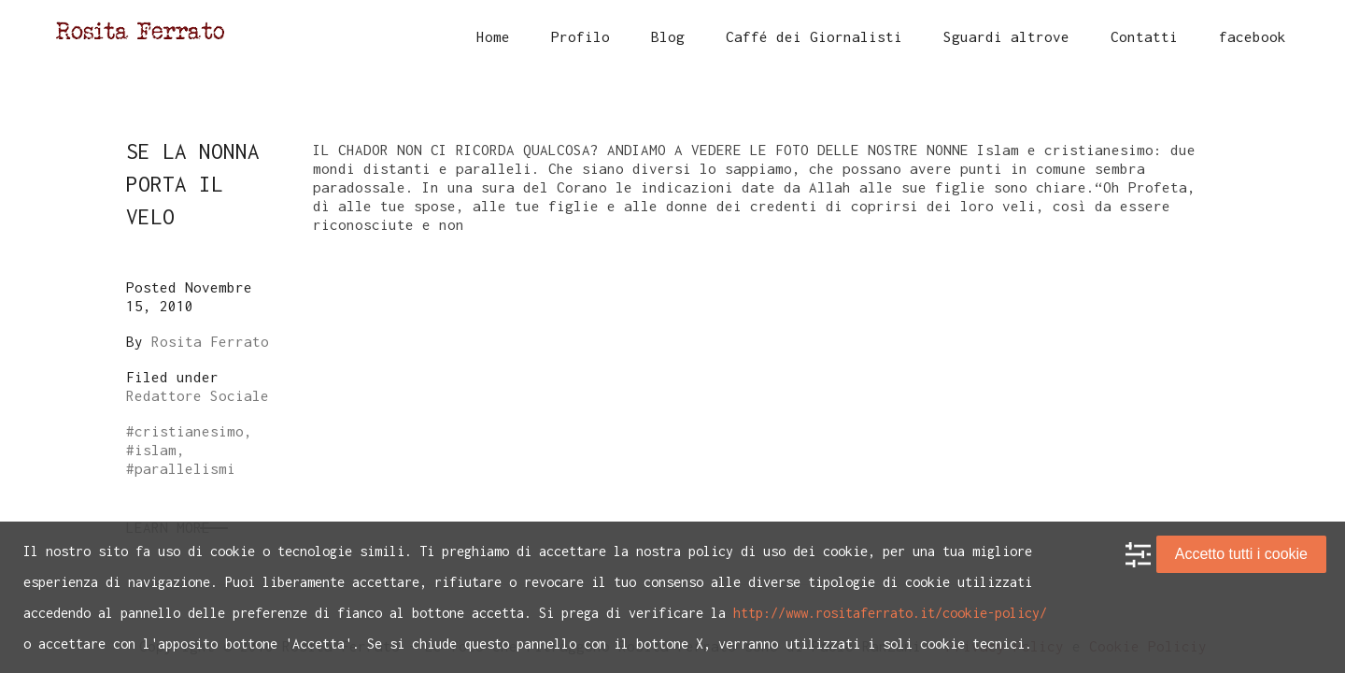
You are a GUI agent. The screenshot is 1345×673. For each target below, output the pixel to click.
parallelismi (184, 468)
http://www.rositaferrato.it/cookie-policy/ (890, 613)
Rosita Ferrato (210, 341)
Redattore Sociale (197, 395)
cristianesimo (189, 430)
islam (155, 449)
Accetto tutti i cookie (1241, 554)
